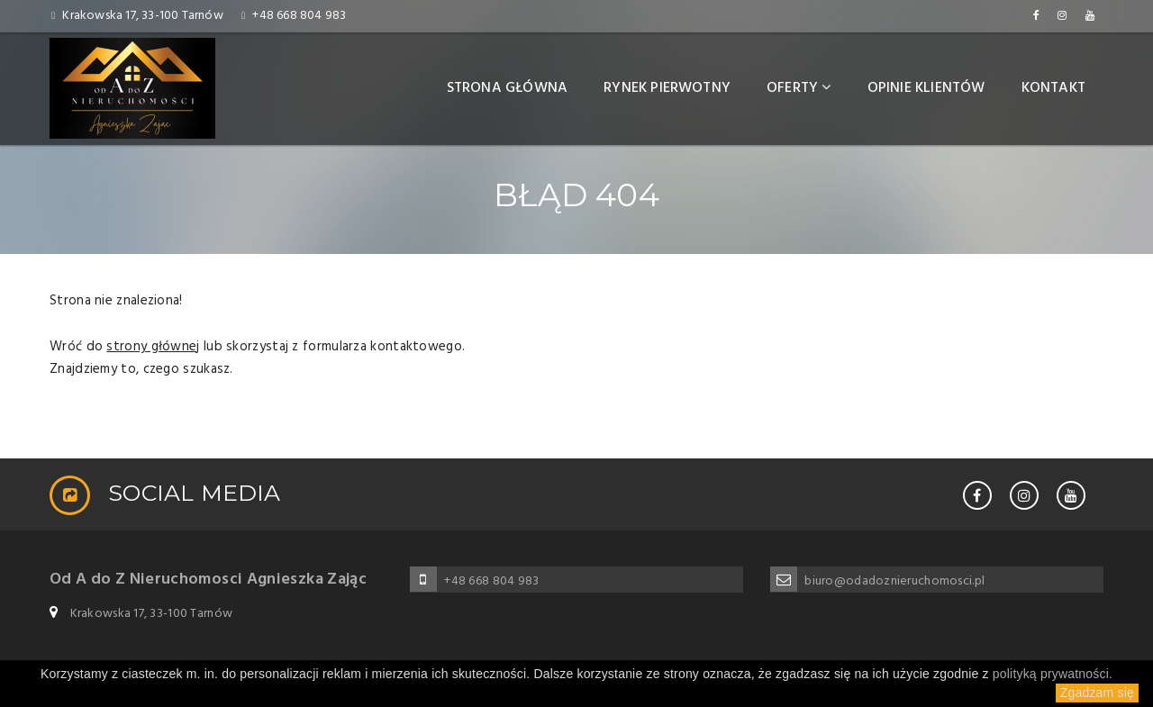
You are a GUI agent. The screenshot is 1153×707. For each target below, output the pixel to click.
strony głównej (152, 347)
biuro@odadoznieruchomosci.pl (894, 581)
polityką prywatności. (1052, 673)
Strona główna (507, 88)
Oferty (799, 88)
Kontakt (1053, 88)
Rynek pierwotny (667, 88)
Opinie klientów (926, 88)
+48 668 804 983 (299, 15)
